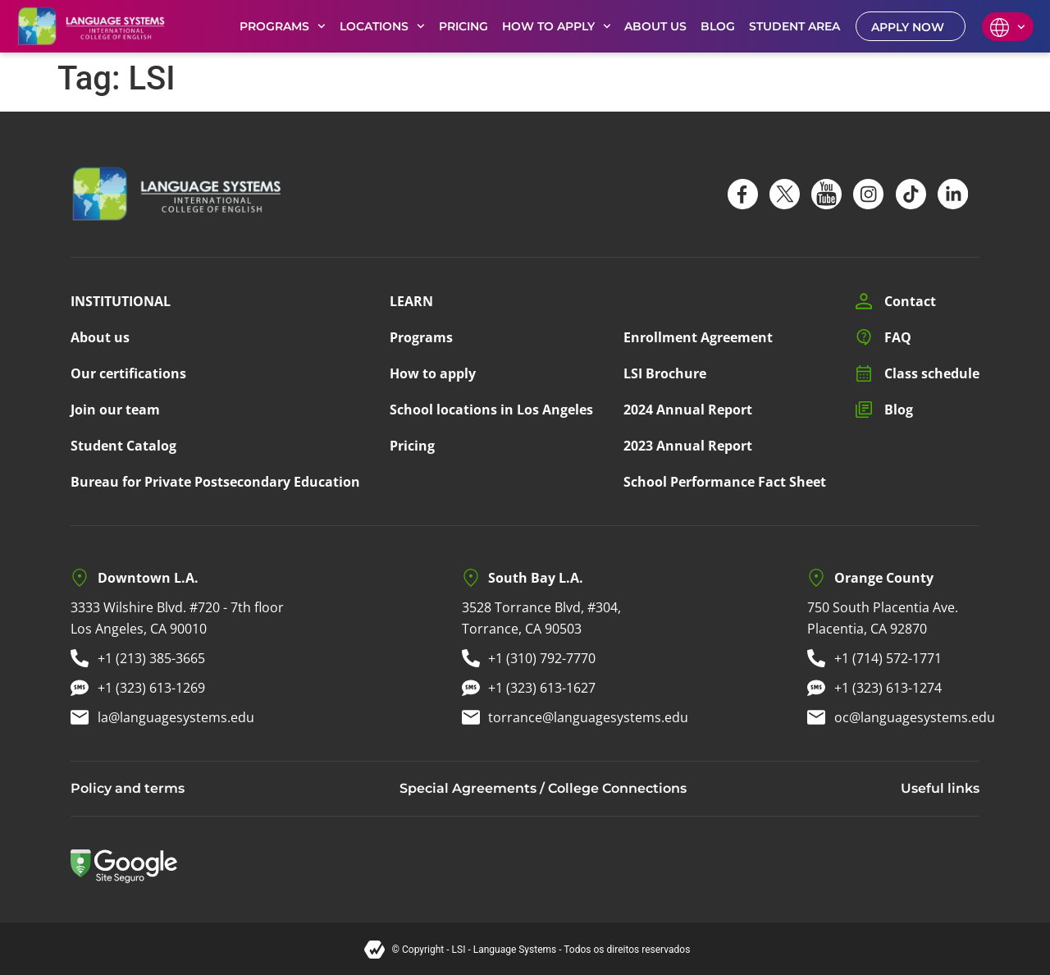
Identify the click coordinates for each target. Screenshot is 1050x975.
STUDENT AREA (794, 26)
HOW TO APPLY (556, 26)
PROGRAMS (283, 26)
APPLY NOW (907, 27)
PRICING (463, 26)
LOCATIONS (382, 26)
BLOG (718, 26)
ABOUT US (655, 26)
